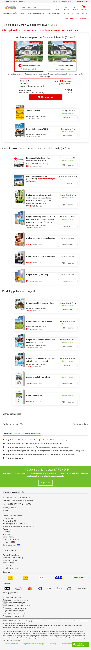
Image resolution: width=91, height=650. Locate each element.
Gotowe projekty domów (12, 597)
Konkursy (6, 534)
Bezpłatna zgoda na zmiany (13, 558)
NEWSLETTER (67, 2)
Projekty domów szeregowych (14, 603)
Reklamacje (53, 644)
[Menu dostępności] (4, 593)
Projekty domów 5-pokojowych (73, 451)
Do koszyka (45, 97)
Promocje (6, 532)
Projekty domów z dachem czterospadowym (54, 447)
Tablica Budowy (33, 111)
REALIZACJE (57, 13)
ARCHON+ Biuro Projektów (13, 492)
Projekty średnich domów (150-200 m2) (35, 440)
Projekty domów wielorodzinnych (15, 608)
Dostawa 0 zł (7, 566)
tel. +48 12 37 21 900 (17, 504)
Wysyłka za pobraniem (11, 568)
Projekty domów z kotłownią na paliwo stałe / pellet (46, 443)
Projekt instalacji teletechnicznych (40, 256)
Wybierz (68, 183)
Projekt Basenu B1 (34, 395)
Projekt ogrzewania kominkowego (40, 238)
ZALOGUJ (56, 2)
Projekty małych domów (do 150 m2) (16, 605)
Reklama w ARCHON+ (11, 540)
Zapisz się (45, 483)
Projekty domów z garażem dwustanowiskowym (69, 440)
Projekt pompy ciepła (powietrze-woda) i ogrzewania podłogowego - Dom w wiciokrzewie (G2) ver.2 (41, 198)
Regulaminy (7, 529)
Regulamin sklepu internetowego (33, 644)
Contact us (9, 542)
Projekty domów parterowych (13, 616)
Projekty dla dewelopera (30, 13)
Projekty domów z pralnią (14, 458)
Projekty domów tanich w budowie (15, 600)
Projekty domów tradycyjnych (16, 451)
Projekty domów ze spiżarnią (64, 454)
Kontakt (5, 510)
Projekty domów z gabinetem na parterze (45, 451)
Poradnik (46, 13)
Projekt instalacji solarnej (37, 275)
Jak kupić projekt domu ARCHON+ (15, 524)
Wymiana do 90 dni (10, 560)
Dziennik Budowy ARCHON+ (38, 129)
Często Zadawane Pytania (12, 516)
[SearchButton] (50, 8)
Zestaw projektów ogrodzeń (38, 377)
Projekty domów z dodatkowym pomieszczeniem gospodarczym (28, 454)
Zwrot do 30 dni (8, 563)
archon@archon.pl (9, 508)
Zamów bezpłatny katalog (76, 18)
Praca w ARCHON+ (10, 521)
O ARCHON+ (8, 518)
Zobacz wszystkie (80, 424)
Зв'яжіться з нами (11, 545)
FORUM (66, 13)
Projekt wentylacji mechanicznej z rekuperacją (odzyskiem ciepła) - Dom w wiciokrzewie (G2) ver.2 (40, 219)
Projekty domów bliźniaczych (13, 611)
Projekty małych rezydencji (15, 443)
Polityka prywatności (11, 644)
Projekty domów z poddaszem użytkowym (20, 447)
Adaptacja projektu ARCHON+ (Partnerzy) (18, 526)
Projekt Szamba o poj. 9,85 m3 (39, 321)
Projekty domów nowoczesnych (14, 613)
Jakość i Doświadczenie (11, 555)
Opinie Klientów (8, 537)
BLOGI (72, 13)
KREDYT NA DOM (81, 13)
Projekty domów (11, 13)
